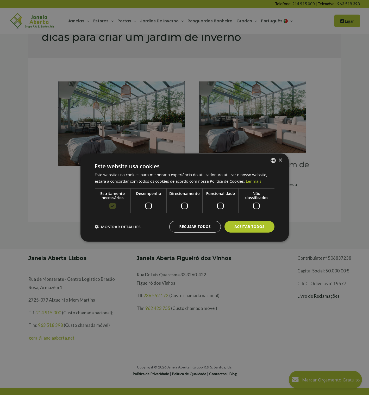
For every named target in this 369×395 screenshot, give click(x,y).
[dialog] (184, 197)
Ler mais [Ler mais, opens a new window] (253, 181)
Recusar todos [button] (195, 226)
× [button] (280, 160)
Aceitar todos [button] (249, 226)
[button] (118, 226)
